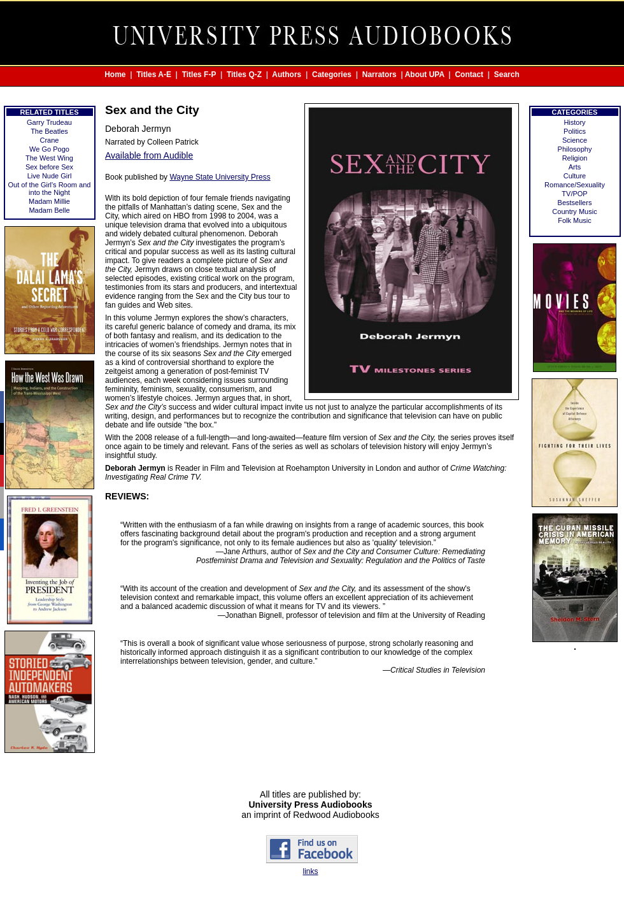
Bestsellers (575, 202)
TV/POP (574, 193)
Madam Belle (49, 210)
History (574, 122)
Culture (575, 176)
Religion (575, 158)
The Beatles (49, 131)
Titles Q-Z (244, 74)
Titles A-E (153, 74)
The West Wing (49, 158)
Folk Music (575, 220)
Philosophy (575, 149)
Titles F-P (199, 74)
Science (574, 140)
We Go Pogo (49, 149)
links (310, 871)
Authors (286, 74)
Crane (49, 140)
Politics (575, 131)
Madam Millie (49, 201)
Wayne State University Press (219, 177)
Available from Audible (149, 155)
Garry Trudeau (49, 122)
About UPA (424, 74)
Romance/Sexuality (574, 185)
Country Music (574, 211)
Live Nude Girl (49, 176)
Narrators (379, 74)
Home (114, 74)
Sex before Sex (49, 167)
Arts (575, 167)
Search (507, 74)
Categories (331, 74)
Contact (469, 74)
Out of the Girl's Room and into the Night (49, 188)
